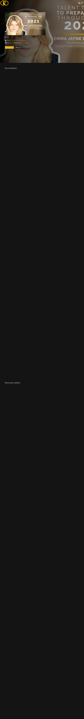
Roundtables (25, 43)
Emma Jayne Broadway (18, 40)
